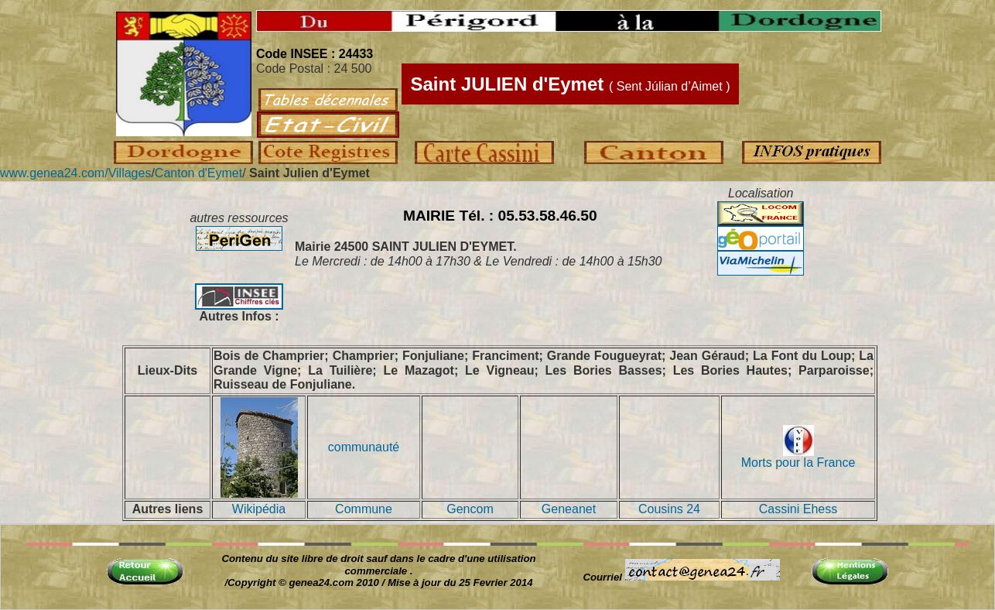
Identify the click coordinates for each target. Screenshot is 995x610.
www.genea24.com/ (54, 173)
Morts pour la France (798, 457)
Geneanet (569, 509)
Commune (363, 509)
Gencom (469, 509)
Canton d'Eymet (198, 173)
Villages (130, 173)
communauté (364, 447)
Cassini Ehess (798, 509)
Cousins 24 (669, 509)
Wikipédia (259, 509)
